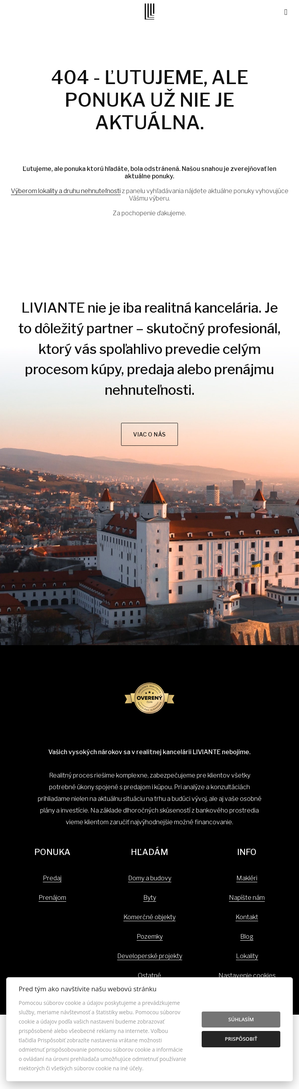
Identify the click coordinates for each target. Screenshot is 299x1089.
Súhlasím (241, 1019)
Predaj (52, 878)
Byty (149, 897)
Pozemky (150, 936)
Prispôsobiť (241, 1038)
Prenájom (52, 897)
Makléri (246, 878)
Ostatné (149, 975)
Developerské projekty (149, 956)
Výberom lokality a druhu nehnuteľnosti (66, 191)
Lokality (247, 956)
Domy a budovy (149, 878)
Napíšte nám (247, 897)
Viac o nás (149, 434)
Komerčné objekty (149, 917)
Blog (246, 936)
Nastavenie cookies (247, 975)
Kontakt (247, 917)
